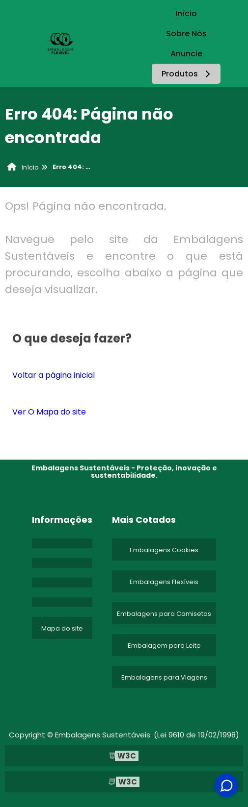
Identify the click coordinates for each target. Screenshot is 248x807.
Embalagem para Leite (164, 645)
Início (186, 13)
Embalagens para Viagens (164, 677)
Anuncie (186, 53)
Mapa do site (62, 628)
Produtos (187, 73)
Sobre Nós (186, 33)
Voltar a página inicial (53, 375)
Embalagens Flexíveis (164, 582)
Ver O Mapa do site (49, 411)
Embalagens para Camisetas (164, 613)
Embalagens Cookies (164, 550)
